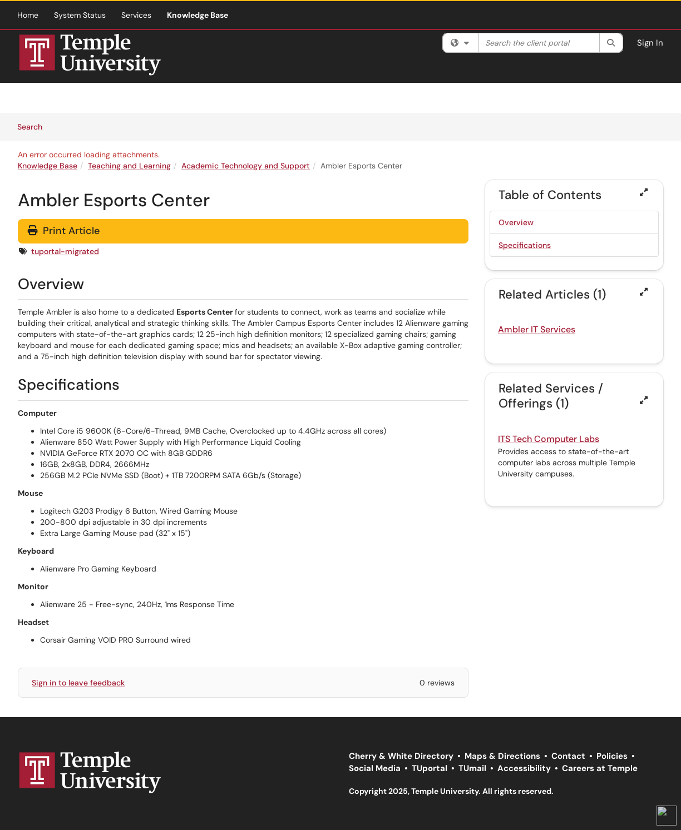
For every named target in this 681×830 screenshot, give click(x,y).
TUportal (429, 768)
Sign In (650, 42)
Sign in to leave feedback (78, 683)
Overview (516, 222)
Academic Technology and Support (245, 166)
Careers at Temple (600, 768)
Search (33, 126)
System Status (80, 15)
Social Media (375, 768)
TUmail (472, 768)
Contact (568, 756)
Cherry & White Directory (401, 756)
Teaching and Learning (129, 166)
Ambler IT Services (536, 329)
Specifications (525, 245)
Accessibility (524, 768)
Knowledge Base (197, 15)
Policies (612, 756)
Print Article (64, 230)
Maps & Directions (502, 756)
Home (27, 15)
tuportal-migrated (65, 251)
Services (136, 15)
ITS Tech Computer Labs (548, 439)
